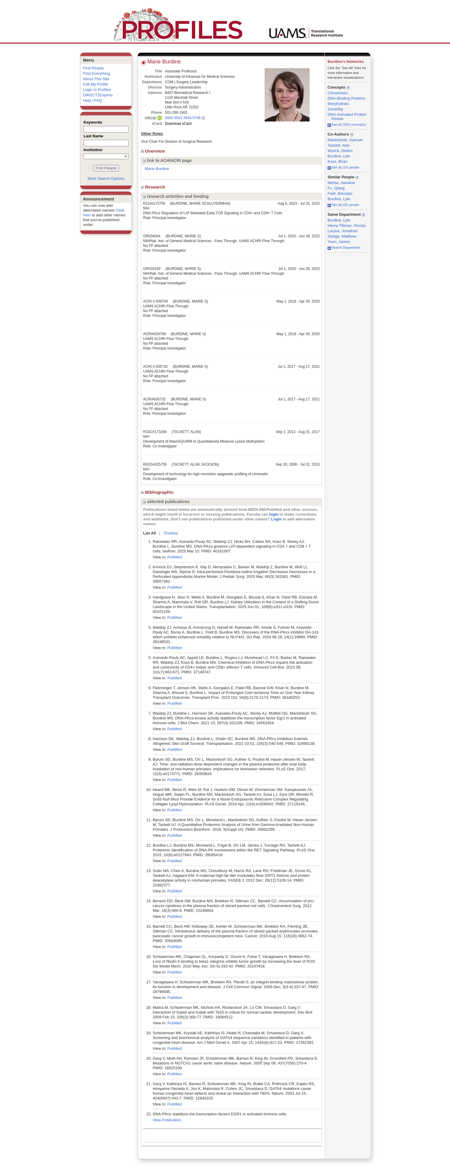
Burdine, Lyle (339, 156)
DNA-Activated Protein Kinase (347, 116)
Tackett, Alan (339, 145)
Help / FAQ (92, 100)
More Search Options (106, 178)
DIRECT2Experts (98, 95)
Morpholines (338, 103)
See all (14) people (343, 167)
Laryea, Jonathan (342, 231)
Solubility (335, 109)
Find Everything (96, 73)
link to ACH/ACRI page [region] (167, 160)
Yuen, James (339, 241)
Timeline (170, 533)
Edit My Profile (95, 84)
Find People (93, 68)
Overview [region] (153, 151)
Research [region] (153, 186)
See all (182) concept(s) (347, 124)
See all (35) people (343, 204)
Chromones (338, 93)
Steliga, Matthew (342, 236)
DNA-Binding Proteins (346, 98)
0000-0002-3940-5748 (183, 118)
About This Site (96, 79)
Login (276, 519)
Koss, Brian (337, 161)
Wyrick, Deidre (340, 150)
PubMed (174, 557)
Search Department (344, 247)
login (273, 514)
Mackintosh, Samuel (345, 140)
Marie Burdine (157, 168)
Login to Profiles (97, 89)
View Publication (167, 1120)
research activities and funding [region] (176, 196)
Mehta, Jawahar (341, 182)
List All (149, 533)
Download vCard (178, 123)
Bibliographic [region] (158, 492)
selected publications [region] (166, 501)
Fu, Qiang (336, 188)
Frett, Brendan (340, 193)
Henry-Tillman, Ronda (346, 225)
